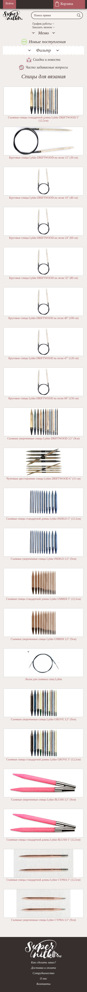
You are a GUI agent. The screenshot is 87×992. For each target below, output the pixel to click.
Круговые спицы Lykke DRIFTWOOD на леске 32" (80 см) (43, 278)
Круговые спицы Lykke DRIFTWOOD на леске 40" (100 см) (43, 318)
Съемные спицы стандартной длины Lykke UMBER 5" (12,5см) (43, 599)
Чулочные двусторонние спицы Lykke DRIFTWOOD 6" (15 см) (43, 478)
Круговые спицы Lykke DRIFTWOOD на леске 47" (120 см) (43, 358)
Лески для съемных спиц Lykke (43, 679)
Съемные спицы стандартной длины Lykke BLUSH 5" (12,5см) (43, 839)
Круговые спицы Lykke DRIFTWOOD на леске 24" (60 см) (43, 237)
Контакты (43, 983)
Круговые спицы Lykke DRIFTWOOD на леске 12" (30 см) (43, 157)
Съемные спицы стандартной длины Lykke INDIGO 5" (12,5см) (43, 518)
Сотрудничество (43, 973)
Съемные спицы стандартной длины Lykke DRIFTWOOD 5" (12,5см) (43, 119)
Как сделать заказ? (43, 962)
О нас (43, 978)
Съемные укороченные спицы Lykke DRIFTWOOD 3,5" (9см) (43, 438)
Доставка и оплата (43, 967)
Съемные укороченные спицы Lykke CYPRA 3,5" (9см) (43, 920)
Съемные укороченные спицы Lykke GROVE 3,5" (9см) (43, 719)
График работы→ (43, 23)
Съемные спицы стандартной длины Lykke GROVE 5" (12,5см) (43, 759)
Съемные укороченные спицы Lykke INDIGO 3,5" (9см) (43, 558)
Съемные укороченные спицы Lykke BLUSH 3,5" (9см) (43, 799)
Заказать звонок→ (43, 27)
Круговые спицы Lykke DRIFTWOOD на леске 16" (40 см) (43, 197)
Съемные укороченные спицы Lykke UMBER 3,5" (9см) (43, 639)
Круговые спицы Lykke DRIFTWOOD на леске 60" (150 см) (43, 398)
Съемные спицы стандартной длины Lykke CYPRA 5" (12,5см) (43, 879)
